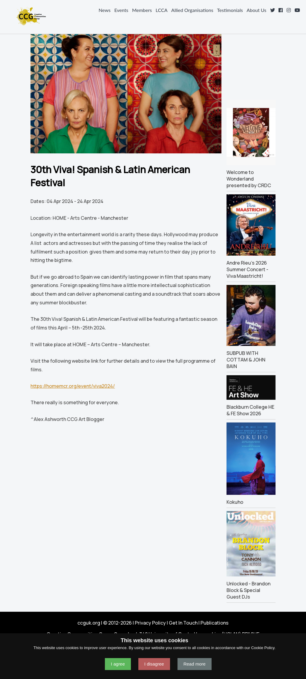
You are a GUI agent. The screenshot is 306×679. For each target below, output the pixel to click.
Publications (215, 623)
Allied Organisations (192, 10)
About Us (256, 10)
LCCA (162, 10)
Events (121, 10)
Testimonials (230, 10)
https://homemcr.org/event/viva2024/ (72, 386)
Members (142, 10)
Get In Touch (183, 623)
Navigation (7, 16)
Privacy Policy (150, 623)
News (105, 10)
